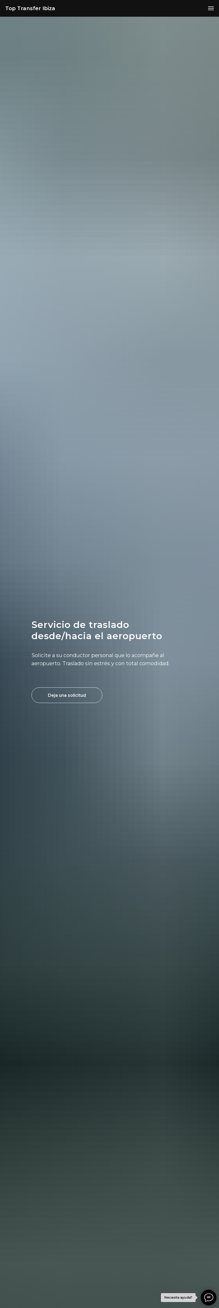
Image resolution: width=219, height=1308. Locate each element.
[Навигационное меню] (211, 8)
